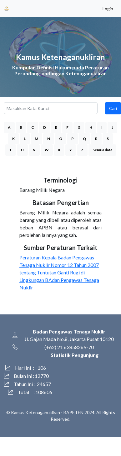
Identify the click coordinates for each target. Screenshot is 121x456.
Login (108, 8)
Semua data (102, 150)
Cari (113, 108)
